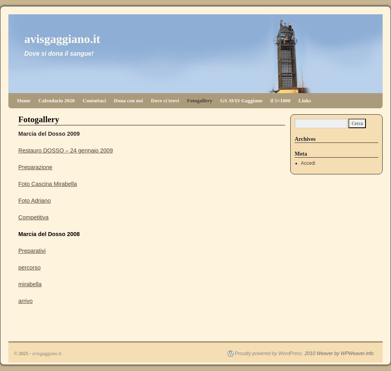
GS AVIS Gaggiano (241, 100)
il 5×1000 (280, 100)
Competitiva (33, 217)
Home (23, 100)
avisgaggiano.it (62, 38)
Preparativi (32, 251)
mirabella (29, 284)
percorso (29, 267)
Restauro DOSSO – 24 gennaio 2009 (65, 150)
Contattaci (94, 100)
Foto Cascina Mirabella (47, 184)
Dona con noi (128, 100)
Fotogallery (200, 100)
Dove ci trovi (165, 100)
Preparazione (35, 167)
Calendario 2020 (56, 100)
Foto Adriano (34, 200)
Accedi (308, 163)
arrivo (25, 301)
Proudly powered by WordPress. (269, 353)
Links (305, 100)
